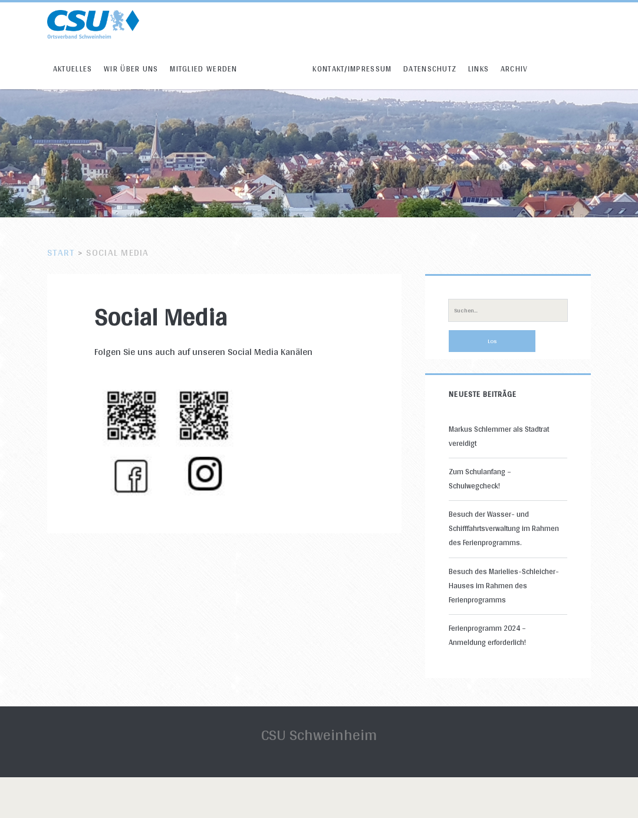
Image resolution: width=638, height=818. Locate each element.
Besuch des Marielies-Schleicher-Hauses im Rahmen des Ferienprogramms (504, 586)
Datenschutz (429, 69)
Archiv (514, 69)
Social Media (275, 69)
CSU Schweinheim (319, 734)
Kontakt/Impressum (352, 69)
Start (60, 252)
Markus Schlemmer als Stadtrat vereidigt (499, 436)
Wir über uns (131, 69)
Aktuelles (73, 69)
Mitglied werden (204, 69)
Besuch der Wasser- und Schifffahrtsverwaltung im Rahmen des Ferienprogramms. (504, 528)
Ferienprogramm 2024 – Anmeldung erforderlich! (487, 635)
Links (478, 69)
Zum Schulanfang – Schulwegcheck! (480, 479)
